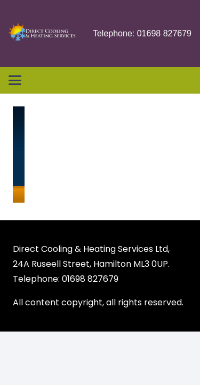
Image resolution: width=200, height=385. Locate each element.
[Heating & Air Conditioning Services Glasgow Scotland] (42, 33)
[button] (15, 80)
